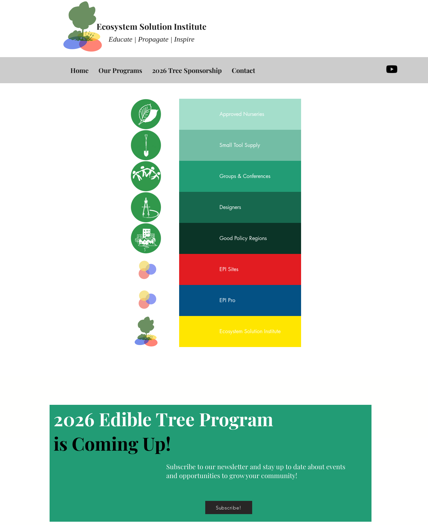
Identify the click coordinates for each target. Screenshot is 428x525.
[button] (228, 507)
